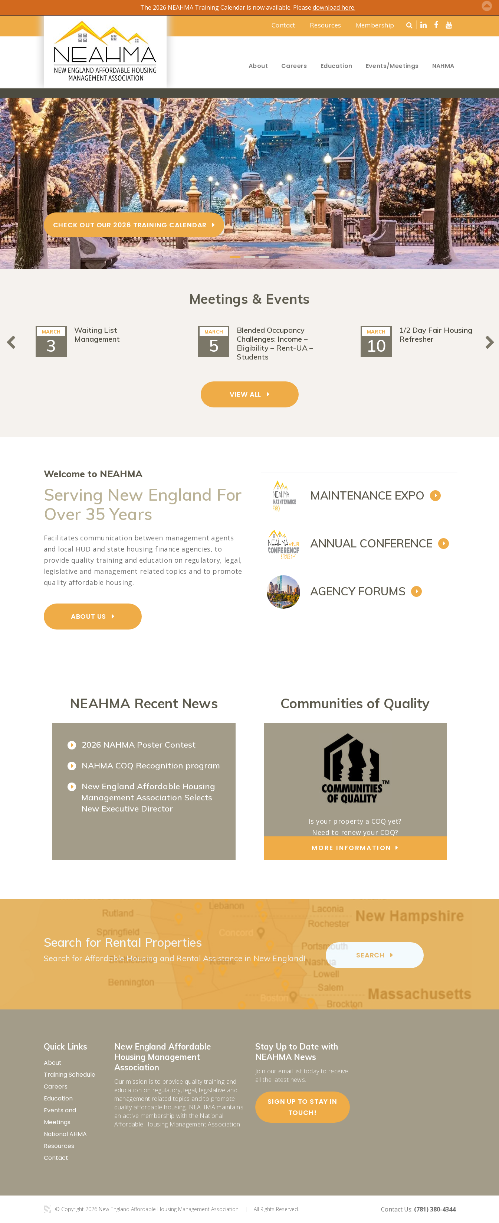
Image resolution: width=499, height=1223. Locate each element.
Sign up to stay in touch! (302, 1107)
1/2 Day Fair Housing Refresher (435, 334)
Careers (294, 66)
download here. (334, 7)
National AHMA (65, 1134)
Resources (325, 25)
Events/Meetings (392, 66)
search (370, 955)
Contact (283, 25)
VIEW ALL (245, 394)
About (258, 66)
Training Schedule (69, 1074)
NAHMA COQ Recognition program (151, 765)
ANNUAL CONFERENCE (371, 543)
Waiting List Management (97, 334)
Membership (375, 25)
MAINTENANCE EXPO (367, 495)
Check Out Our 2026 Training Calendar (130, 224)
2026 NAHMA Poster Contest (139, 744)
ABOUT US (88, 616)
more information (351, 847)
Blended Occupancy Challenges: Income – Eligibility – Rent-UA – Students (275, 343)
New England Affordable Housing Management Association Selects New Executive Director (148, 797)
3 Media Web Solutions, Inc (47, 1209)
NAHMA (443, 66)
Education (336, 66)
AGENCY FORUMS (358, 591)
